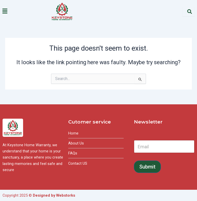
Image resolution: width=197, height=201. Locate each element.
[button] (24, 11)
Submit (147, 167)
